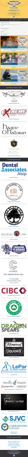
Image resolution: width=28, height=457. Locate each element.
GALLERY (17, 20)
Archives (2, 34)
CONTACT (13, 20)
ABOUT (10, 20)
